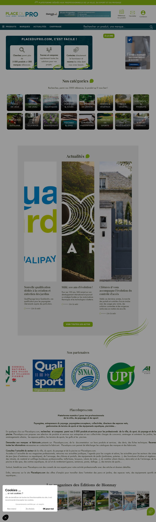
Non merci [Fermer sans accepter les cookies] (11, 509)
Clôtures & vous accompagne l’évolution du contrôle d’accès (115, 290)
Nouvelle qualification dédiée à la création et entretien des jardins (37, 290)
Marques (25, 27)
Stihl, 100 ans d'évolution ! (77, 287)
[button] (5, 517)
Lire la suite (36, 308)
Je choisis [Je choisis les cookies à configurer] (30, 509)
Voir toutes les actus (78, 324)
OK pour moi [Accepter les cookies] (48, 509)
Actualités (39, 27)
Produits (11, 27)
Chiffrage (56, 27)
